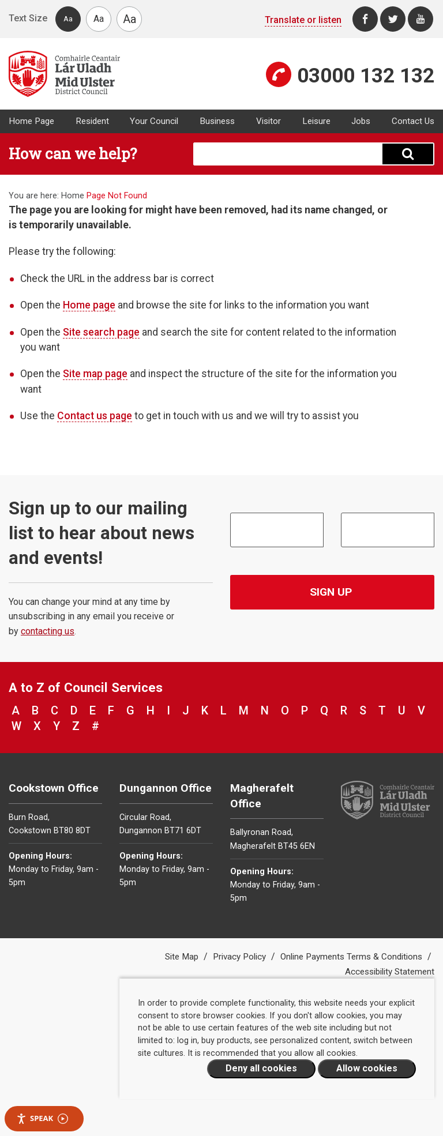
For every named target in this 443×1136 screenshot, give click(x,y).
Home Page (31, 121)
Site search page (101, 332)
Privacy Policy (240, 956)
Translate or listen (303, 19)
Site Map (183, 956)
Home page (89, 305)
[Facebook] (365, 19)
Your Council (154, 121)
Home (72, 196)
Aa (68, 18)
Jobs (360, 121)
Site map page (95, 373)
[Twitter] (393, 19)
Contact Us (413, 121)
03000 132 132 (365, 75)
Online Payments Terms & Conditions (352, 956)
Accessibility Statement (389, 971)
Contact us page (94, 416)
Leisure (316, 121)
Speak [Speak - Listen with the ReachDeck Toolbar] (42, 1118)
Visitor (268, 121)
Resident (92, 121)
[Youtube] (420, 19)
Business (217, 121)
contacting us (47, 631)
